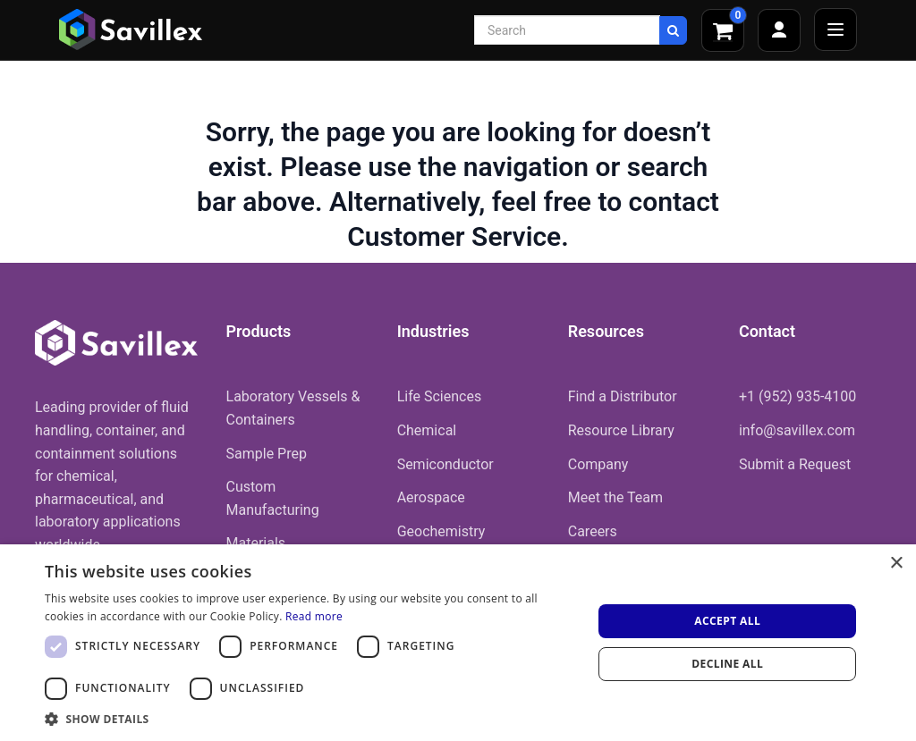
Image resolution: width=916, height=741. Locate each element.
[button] (310, 719)
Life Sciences (439, 396)
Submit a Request (795, 464)
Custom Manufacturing (272, 498)
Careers (592, 531)
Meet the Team (615, 497)
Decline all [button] (727, 663)
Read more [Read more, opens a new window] (314, 616)
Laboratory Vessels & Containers (293, 408)
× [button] (896, 563)
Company (598, 464)
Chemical (427, 430)
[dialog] (458, 642)
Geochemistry (441, 531)
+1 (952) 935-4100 (797, 396)
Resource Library (621, 430)
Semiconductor (445, 464)
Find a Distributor (622, 396)
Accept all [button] (727, 620)
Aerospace (431, 497)
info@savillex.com (797, 430)
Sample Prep (266, 453)
